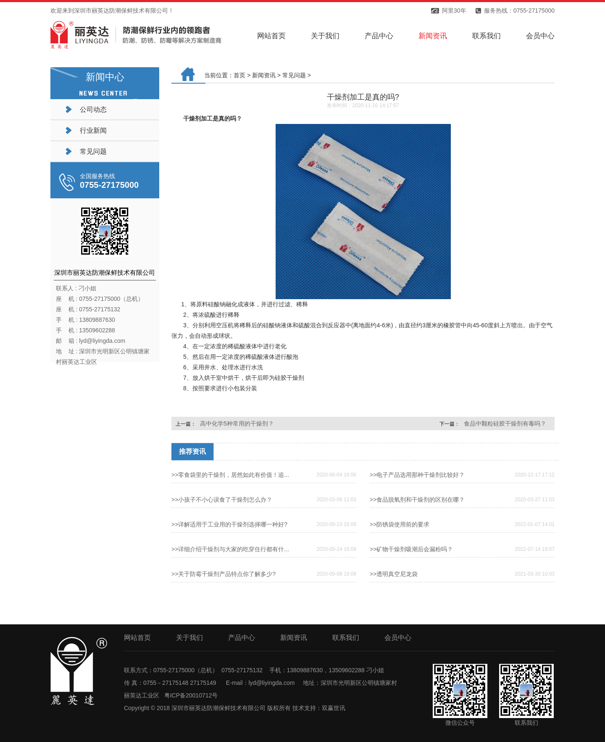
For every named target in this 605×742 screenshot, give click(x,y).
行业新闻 (93, 130)
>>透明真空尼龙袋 (394, 574)
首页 (239, 75)
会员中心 (540, 36)
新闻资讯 (432, 36)
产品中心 (379, 36)
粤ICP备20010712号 (191, 695)
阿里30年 (454, 10)
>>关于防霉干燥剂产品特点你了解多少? (223, 574)
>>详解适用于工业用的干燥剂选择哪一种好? (229, 524)
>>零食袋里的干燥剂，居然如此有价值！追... (230, 474)
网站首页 (271, 36)
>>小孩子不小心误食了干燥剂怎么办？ (221, 499)
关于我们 (325, 36)
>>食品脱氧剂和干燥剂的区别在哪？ (417, 499)
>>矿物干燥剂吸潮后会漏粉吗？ (411, 549)
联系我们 (486, 36)
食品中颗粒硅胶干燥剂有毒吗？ (505, 423)
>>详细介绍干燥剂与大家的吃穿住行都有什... (230, 549)
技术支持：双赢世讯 (318, 708)
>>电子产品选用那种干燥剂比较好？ (417, 474)
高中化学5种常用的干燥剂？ (237, 423)
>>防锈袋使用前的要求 (399, 524)
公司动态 (93, 109)
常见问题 (93, 151)
